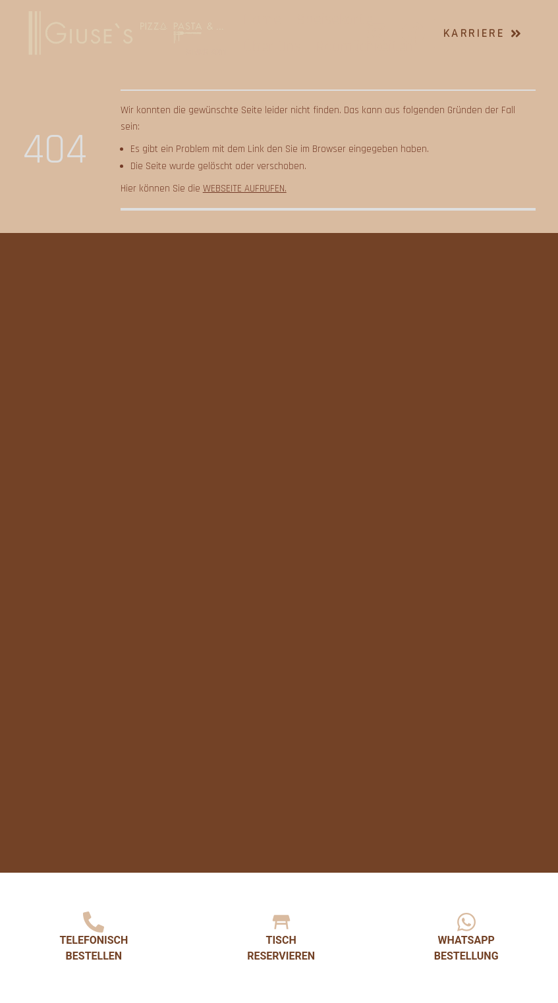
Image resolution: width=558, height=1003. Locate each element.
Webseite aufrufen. (245, 188)
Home (262, 20)
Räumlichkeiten (365, 47)
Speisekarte (334, 20)
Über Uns (272, 47)
